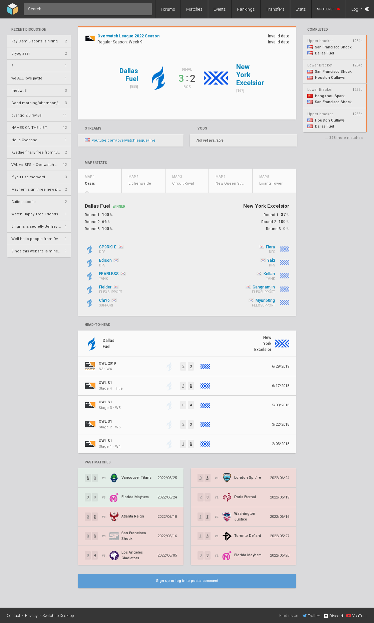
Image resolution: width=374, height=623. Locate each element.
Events (220, 9)
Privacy (31, 616)
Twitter (311, 615)
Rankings (246, 9)
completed (317, 29)
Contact (13, 616)
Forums (168, 9)
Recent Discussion (28, 29)
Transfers (275, 9)
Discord (333, 616)
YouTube (356, 615)
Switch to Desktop (58, 616)
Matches (194, 9)
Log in (360, 9)
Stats (301, 9)
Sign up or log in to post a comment (187, 581)
